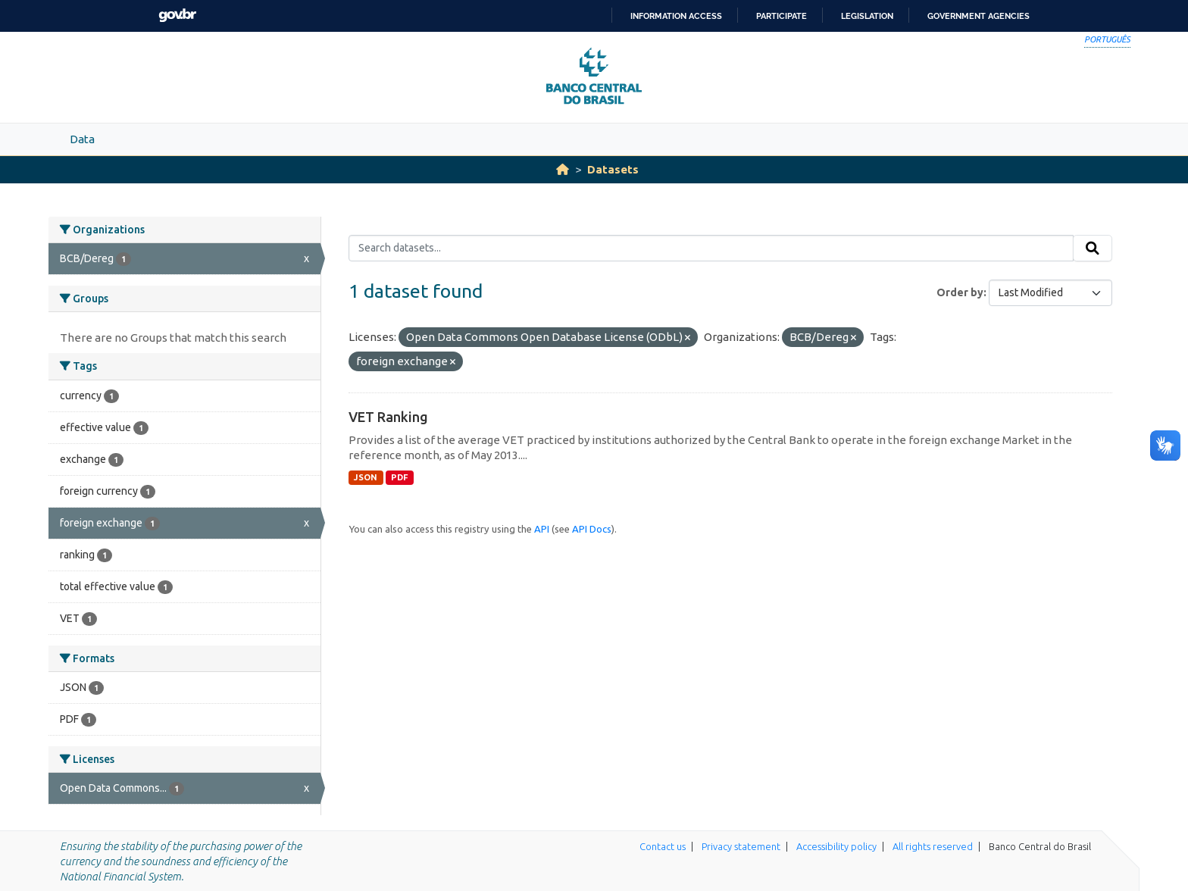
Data (82, 139)
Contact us (662, 846)
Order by (959, 292)
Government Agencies (978, 16)
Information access (676, 16)
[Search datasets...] (711, 248)
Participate (781, 16)
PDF (399, 477)
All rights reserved (933, 846)
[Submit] (1092, 248)
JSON (365, 477)
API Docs (591, 529)
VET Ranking (388, 416)
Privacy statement (741, 846)
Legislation (867, 16)
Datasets (613, 169)
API (541, 529)
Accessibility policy (836, 846)
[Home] (562, 169)
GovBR (177, 15)
